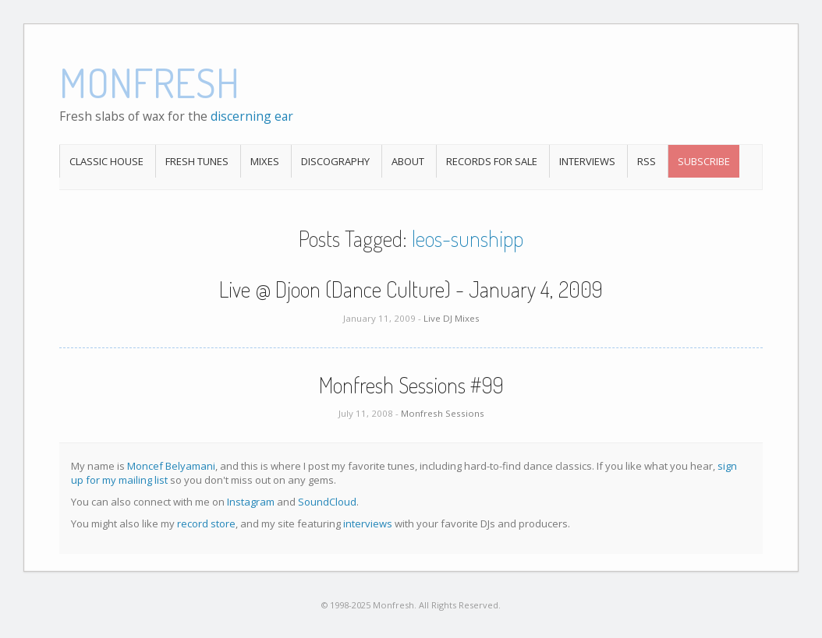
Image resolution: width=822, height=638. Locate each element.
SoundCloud (327, 502)
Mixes (264, 161)
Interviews (587, 161)
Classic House (106, 161)
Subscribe (704, 161)
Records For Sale (491, 161)
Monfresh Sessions (442, 413)
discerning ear (252, 116)
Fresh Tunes (197, 161)
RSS (646, 161)
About (408, 161)
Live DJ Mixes (451, 318)
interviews (367, 523)
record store (206, 523)
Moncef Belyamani (171, 466)
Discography (335, 161)
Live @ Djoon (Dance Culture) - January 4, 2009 (411, 289)
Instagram (251, 502)
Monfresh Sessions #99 (411, 385)
